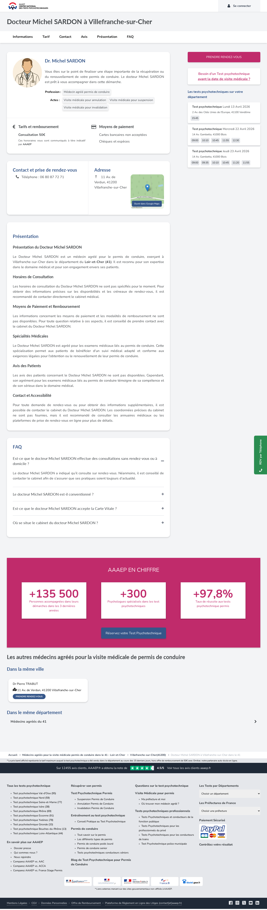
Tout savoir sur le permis (91, 836)
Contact (65, 36)
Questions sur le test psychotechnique (161, 787)
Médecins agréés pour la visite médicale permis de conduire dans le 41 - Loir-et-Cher (73, 756)
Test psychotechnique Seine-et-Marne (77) (37, 803)
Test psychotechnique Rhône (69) (32, 812)
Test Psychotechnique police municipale (164, 845)
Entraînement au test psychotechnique (98, 817)
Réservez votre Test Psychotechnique (134, 634)
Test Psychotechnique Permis (91, 794)
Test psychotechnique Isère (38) (31, 808)
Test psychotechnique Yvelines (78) (33, 821)
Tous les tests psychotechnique (28, 787)
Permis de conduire (84, 830)
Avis (84, 36)
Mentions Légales (17, 904)
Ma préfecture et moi (153, 800)
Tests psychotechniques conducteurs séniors (103, 854)
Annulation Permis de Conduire (95, 805)
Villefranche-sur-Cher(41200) (148, 756)
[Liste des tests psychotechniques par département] (229, 795)
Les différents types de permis (94, 840)
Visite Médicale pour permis (154, 794)
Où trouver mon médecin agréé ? (160, 805)
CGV (34, 904)
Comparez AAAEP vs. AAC (28, 862)
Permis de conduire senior (92, 849)
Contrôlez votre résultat (216, 846)
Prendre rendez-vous (224, 57)
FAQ (130, 36)
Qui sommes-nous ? (25, 854)
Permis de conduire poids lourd (95, 845)
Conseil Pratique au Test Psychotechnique (101, 822)
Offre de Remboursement (86, 904)
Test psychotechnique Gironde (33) (33, 825)
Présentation (107, 36)
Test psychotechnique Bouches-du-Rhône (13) (39, 830)
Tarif (46, 36)
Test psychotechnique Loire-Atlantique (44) (38, 834)
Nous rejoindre (22, 858)
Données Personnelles (54, 904)
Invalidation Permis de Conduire (95, 809)
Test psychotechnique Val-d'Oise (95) (34, 794)
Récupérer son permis (86, 787)
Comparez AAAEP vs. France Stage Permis (37, 871)
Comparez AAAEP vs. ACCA (29, 867)
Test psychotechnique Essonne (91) (33, 816)
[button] (147, 188)
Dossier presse (22, 849)
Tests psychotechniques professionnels (162, 812)
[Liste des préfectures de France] (229, 812)
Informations (23, 36)
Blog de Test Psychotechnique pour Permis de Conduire (101, 863)
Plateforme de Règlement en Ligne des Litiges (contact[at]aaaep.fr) (143, 904)
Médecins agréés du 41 (29, 723)
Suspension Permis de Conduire (95, 800)
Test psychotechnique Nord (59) (31, 799)
